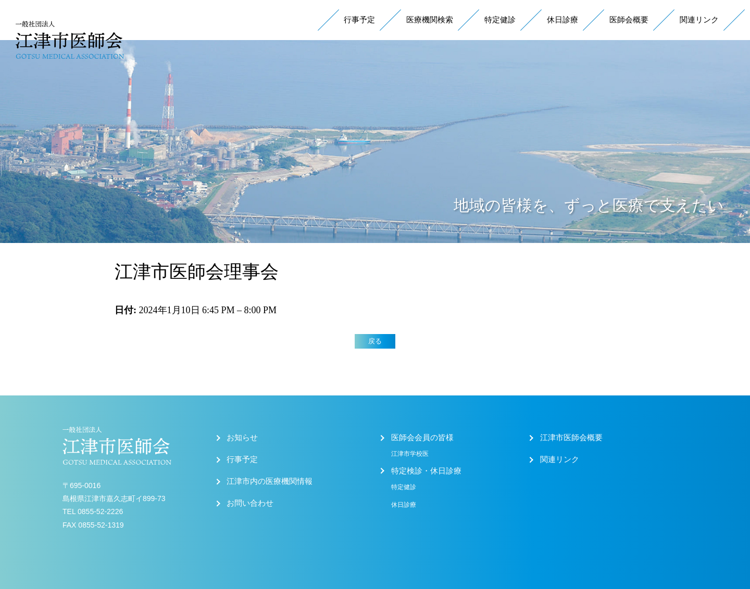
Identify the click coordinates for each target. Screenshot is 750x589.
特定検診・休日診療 (426, 471)
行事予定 (359, 20)
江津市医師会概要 (571, 437)
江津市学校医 (410, 453)
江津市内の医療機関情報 (269, 481)
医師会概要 (628, 20)
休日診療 (562, 20)
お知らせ (242, 437)
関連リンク (699, 20)
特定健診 (500, 20)
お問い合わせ (250, 503)
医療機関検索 (429, 20)
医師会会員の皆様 (422, 437)
